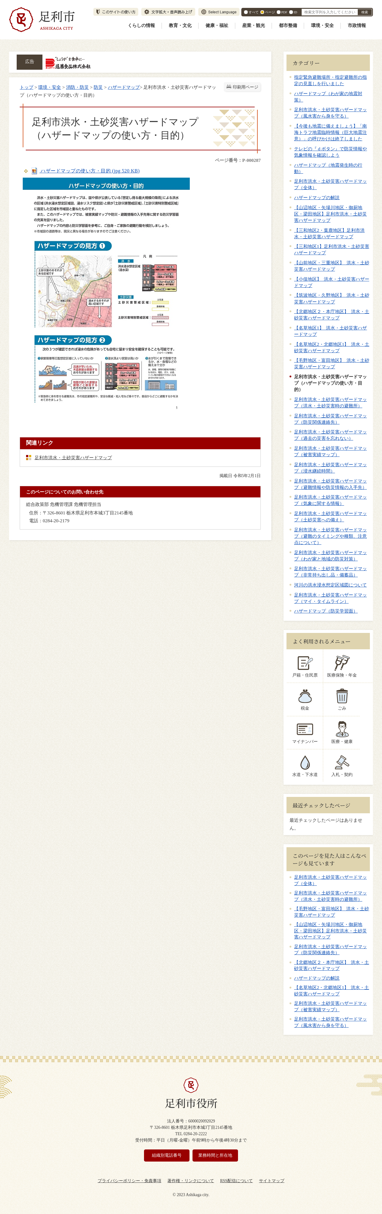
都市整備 (288, 25)
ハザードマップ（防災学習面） (326, 611)
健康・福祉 (217, 25)
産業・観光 (253, 25)
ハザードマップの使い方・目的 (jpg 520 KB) (85, 170)
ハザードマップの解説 (317, 197)
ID (295, 12)
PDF (284, 12)
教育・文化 (180, 25)
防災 (98, 87)
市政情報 (357, 25)
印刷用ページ (245, 87)
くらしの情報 (141, 25)
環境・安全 (322, 25)
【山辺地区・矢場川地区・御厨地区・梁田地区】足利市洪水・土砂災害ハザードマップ (330, 214)
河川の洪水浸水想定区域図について (330, 584)
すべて (254, 12)
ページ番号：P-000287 (238, 160)
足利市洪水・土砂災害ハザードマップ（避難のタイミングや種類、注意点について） (330, 536)
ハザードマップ (124, 87)
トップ (26, 87)
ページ (270, 12)
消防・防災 (77, 87)
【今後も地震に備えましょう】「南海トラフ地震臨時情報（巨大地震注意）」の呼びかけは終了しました (330, 132)
